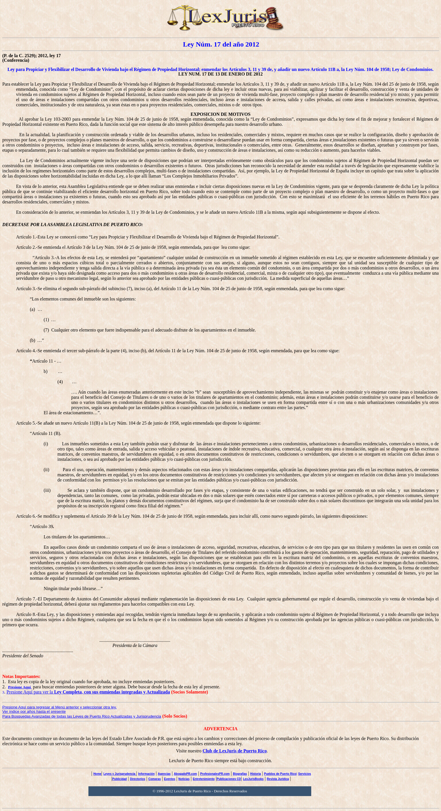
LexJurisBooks (253, 779)
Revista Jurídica (278, 779)
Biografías (240, 773)
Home (97, 773)
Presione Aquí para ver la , (88, 691)
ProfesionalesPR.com (215, 773)
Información (146, 773)
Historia (255, 773)
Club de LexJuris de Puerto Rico (234, 750)
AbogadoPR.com (185, 773)
